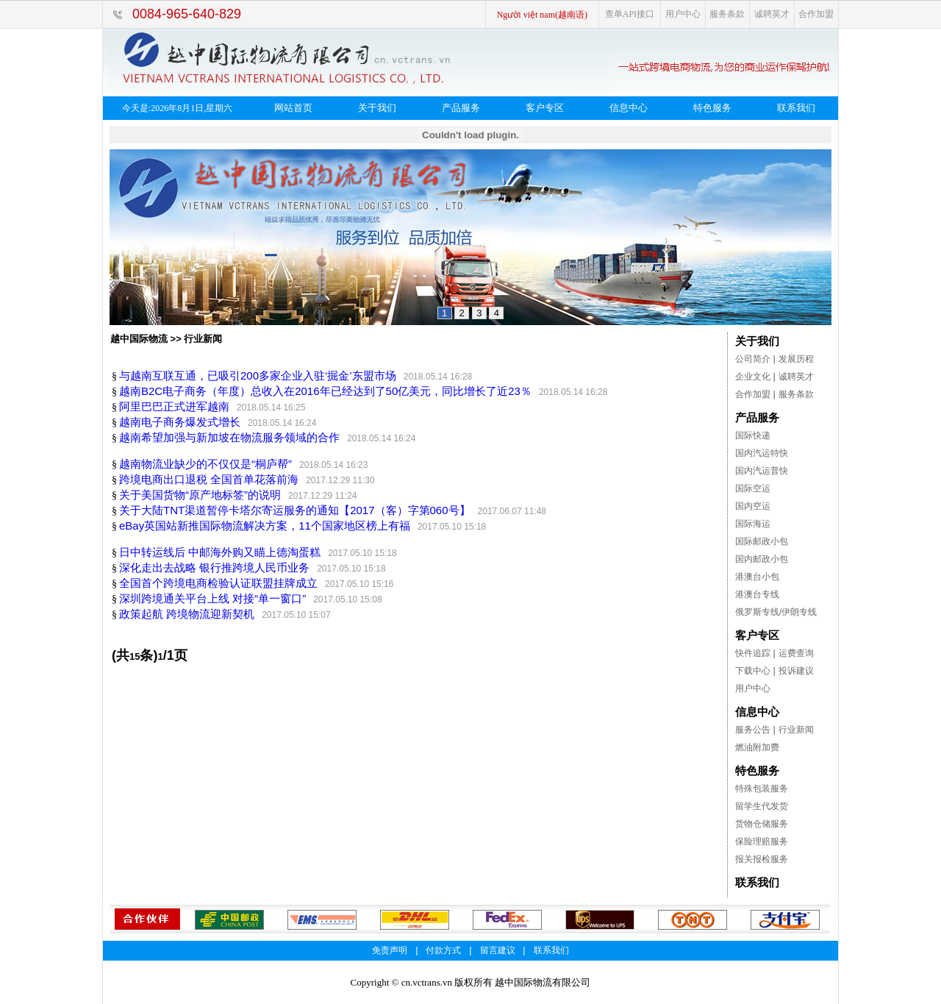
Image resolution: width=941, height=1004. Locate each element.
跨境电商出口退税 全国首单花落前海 (208, 479)
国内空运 (752, 506)
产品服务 (461, 107)
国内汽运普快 (761, 471)
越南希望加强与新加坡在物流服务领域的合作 (229, 437)
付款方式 (443, 950)
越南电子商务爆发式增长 (179, 422)
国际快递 (752, 435)
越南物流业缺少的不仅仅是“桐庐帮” (205, 464)
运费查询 (796, 653)
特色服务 (712, 107)
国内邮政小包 (761, 559)
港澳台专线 (757, 594)
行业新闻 (796, 729)
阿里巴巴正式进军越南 (174, 406)
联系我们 (796, 107)
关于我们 (377, 107)
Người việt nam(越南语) (542, 15)
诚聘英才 (772, 14)
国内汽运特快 (761, 453)
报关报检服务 (761, 859)
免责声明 (389, 950)
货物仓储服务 (761, 824)
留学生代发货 (761, 806)
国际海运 (752, 524)
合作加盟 (816, 14)
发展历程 (796, 359)
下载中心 (752, 671)
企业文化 (752, 376)
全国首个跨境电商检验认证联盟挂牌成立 (218, 583)
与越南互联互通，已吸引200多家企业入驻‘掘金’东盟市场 (257, 375)
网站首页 (293, 107)
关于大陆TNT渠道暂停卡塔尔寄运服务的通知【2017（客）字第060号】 (294, 510)
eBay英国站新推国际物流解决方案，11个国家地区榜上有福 (264, 525)
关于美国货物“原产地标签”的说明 (200, 494)
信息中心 (628, 107)
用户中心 (683, 14)
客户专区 (545, 107)
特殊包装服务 (761, 788)
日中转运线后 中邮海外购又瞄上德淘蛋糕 (220, 552)
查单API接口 (629, 14)
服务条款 (727, 14)
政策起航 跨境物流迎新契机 (186, 614)
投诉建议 (796, 671)
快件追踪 (752, 653)
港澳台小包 (757, 577)
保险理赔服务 (761, 841)
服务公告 (752, 729)
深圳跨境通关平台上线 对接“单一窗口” (212, 598)
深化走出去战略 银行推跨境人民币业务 (214, 567)
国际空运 (752, 488)
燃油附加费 (757, 747)
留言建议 (497, 950)
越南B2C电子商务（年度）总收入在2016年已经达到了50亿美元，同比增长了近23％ (325, 391)
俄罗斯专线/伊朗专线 (776, 612)
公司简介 (752, 359)
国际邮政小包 (761, 541)
